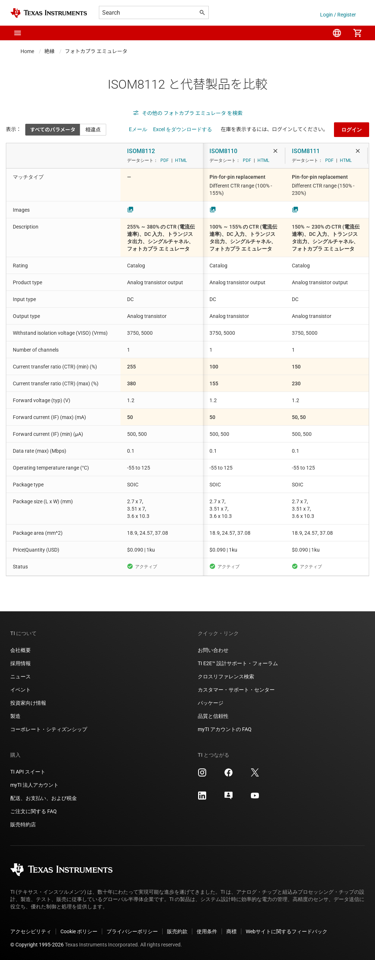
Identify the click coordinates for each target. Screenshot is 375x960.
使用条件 (207, 931)
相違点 (93, 130)
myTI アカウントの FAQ (225, 729)
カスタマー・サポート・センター (236, 690)
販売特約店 (23, 824)
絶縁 (49, 51)
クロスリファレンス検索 (226, 676)
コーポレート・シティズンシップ (48, 729)
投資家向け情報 (28, 703)
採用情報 (20, 663)
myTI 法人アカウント (34, 785)
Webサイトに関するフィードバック (286, 931)
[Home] (48, 13)
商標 (231, 931)
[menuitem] (337, 33)
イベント (20, 690)
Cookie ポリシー (78, 931)
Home (27, 51)
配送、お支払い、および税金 (43, 798)
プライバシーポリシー (132, 931)
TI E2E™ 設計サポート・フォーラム (238, 663)
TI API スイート (27, 772)
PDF (164, 160)
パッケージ (210, 703)
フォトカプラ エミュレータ (96, 51)
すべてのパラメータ (52, 130)
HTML (181, 160)
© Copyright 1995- (37, 945)
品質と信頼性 (213, 716)
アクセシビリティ (30, 931)
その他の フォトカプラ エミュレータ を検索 (188, 113)
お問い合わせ (213, 650)
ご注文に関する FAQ (33, 811)
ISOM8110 (223, 151)
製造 (15, 716)
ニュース (20, 676)
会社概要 (20, 650)
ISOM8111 (306, 151)
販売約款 (177, 931)
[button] (17, 33)
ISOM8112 (141, 151)
